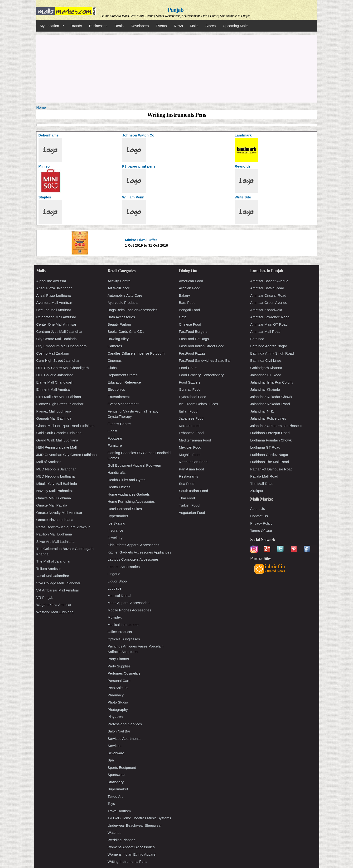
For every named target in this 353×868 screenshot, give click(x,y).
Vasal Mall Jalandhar (52, 576)
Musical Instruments (123, 625)
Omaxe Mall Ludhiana (53, 498)
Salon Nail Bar (119, 731)
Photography (118, 710)
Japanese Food (191, 418)
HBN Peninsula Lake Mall (56, 447)
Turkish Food (189, 505)
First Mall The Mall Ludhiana (58, 397)
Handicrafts (117, 472)
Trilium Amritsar (48, 569)
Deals (118, 26)
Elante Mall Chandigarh (54, 382)
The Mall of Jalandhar (53, 561)
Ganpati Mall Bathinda (54, 418)
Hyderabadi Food (192, 397)
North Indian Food (193, 462)
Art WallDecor (119, 288)
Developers (140, 26)
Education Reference (124, 382)
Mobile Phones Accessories (129, 610)
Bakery (184, 295)
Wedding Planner (121, 840)
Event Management (123, 404)
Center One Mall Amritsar (56, 324)
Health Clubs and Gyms (126, 480)
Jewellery (115, 538)
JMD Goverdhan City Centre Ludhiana (66, 455)
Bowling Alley (118, 339)
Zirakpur (256, 491)
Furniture (115, 445)
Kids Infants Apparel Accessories (134, 545)
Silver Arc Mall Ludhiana (55, 542)
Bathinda (257, 339)
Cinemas (115, 360)
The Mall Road (262, 484)
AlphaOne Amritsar (51, 281)
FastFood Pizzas (192, 353)
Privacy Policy (261, 523)
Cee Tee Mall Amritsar (53, 310)
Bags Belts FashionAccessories (133, 310)
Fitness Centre (119, 424)
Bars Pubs (187, 302)
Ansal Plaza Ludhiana (53, 295)
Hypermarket (118, 516)
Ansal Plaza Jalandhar (54, 288)
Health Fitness (119, 487)
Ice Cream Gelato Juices (198, 404)
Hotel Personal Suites (125, 509)
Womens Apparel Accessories (131, 847)
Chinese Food (190, 324)
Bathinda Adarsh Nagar (268, 346)
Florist (112, 431)
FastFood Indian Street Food (201, 346)
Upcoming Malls (235, 26)
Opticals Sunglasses (124, 639)
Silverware (116, 753)
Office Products (120, 632)
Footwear (115, 438)
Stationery (116, 782)
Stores (210, 26)
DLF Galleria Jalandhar (54, 375)
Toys (111, 804)
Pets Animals (118, 688)
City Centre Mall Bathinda (56, 339)
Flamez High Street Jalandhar (59, 404)
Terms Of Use (261, 531)
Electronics (116, 389)
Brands (76, 26)
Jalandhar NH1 (262, 411)
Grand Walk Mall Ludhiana (57, 440)
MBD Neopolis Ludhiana (55, 476)
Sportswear (117, 775)
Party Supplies (119, 666)
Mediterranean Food (195, 440)
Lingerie (114, 574)
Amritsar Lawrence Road (270, 317)
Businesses (98, 26)
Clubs (112, 368)
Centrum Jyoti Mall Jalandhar (59, 331)
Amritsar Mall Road (265, 331)
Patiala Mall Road (264, 476)
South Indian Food (193, 491)
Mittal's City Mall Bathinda (56, 484)
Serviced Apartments (124, 739)
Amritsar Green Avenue (268, 302)
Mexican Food (190, 447)
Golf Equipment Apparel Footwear (134, 465)
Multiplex (115, 617)
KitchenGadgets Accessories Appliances (139, 552)
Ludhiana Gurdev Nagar (269, 455)
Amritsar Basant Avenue (269, 281)
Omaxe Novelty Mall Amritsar (59, 513)
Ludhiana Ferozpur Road (270, 433)
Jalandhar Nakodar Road (270, 404)
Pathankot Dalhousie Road (271, 469)
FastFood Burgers (193, 331)
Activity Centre (119, 281)
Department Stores (123, 375)
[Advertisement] (176, 68)
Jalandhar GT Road (265, 375)
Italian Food (188, 411)
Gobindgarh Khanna (266, 368)
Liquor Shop (117, 581)
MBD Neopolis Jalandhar (56, 469)
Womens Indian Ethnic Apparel (132, 854)
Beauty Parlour (119, 324)
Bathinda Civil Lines (266, 360)
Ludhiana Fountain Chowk (271, 440)
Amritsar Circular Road (268, 295)
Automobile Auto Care (125, 295)
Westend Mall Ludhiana (55, 612)
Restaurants (188, 476)
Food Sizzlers (190, 382)
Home (41, 107)
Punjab (175, 10)
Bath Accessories (121, 317)
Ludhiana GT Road (265, 447)
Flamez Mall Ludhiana (53, 411)
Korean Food (189, 426)
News (178, 26)
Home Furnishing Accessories (131, 501)
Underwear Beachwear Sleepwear (135, 825)
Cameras (115, 346)
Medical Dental (119, 596)
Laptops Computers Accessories (133, 559)
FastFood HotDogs (194, 339)
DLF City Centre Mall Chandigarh (62, 368)
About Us (257, 509)
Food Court (188, 368)
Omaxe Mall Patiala (51, 505)
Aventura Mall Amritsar (54, 302)
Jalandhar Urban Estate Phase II (276, 426)
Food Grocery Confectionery (201, 375)
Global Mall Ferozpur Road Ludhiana (65, 426)
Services (114, 746)
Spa (111, 760)
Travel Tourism (119, 811)
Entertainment (119, 397)
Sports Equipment (122, 767)
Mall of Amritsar (48, 462)
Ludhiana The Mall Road (269, 462)
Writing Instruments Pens (127, 861)
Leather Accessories (124, 567)
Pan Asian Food (191, 469)
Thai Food (187, 498)
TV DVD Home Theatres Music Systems (139, 818)
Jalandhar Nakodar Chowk (271, 397)
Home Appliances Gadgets (129, 494)
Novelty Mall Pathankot (54, 491)
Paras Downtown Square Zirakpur (63, 527)
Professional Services (125, 724)
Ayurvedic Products (123, 302)
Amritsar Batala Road (267, 288)
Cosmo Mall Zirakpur (52, 353)
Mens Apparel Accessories (129, 603)
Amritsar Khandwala (266, 310)
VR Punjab (44, 598)
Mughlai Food (190, 455)
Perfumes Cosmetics (124, 673)
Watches (114, 832)
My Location (50, 26)
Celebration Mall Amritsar (56, 317)
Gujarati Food (190, 389)
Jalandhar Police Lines (268, 418)
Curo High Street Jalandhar (58, 360)
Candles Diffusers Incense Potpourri (136, 353)
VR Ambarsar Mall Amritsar (57, 590)
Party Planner (118, 659)
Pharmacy (116, 695)
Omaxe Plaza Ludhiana (54, 520)
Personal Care (119, 681)
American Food (191, 281)
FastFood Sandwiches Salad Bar (205, 360)
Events (161, 26)
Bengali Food (189, 310)
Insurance (115, 530)
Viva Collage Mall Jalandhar (58, 583)
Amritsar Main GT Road (269, 324)
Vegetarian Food (192, 513)
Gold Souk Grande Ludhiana (59, 433)
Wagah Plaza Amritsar (54, 605)
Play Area (115, 717)
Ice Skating (116, 523)
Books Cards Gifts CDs (126, 331)
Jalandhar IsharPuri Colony (271, 382)
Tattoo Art (115, 796)
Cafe (183, 317)
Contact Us (259, 516)
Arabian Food (189, 288)
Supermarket (118, 789)
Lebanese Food (191, 433)
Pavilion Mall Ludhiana (54, 534)
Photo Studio (118, 702)
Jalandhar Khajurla (265, 389)
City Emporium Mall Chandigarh (61, 346)
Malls (194, 26)
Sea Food (186, 484)
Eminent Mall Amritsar (53, 389)
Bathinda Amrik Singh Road (272, 353)
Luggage (114, 588)
